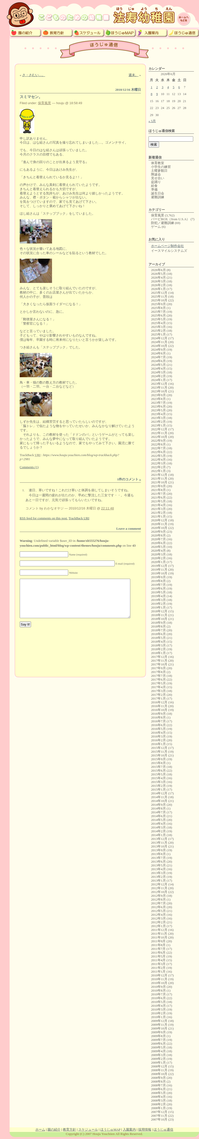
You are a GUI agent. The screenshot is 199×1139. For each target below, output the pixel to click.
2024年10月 (159, 346)
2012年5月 (158, 911)
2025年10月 (159, 300)
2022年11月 (159, 433)
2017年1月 (158, 698)
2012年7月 (158, 903)
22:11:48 (107, 508)
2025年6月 (158, 315)
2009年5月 (158, 1047)
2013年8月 (158, 854)
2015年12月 (159, 748)
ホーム (40, 1129)
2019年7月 (158, 585)
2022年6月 (158, 452)
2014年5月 (158, 820)
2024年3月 (158, 372)
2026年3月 (158, 281)
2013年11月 (159, 842)
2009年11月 (159, 1024)
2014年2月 (158, 831)
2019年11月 (159, 569)
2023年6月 (158, 406)
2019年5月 (158, 592)
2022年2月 (158, 467)
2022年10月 (159, 437)
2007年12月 (159, 1112)
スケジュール (88, 1129)
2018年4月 (158, 641)
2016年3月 (158, 736)
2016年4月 (158, 732)
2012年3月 (158, 918)
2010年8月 (158, 990)
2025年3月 (158, 327)
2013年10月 (159, 846)
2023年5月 (158, 410)
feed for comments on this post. (44, 518)
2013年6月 (158, 861)
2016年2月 (158, 740)
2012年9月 (158, 896)
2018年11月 (159, 615)
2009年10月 (159, 1028)
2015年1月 (158, 789)
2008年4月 (158, 1097)
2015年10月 (159, 755)
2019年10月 (159, 573)
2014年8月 (158, 808)
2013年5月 (158, 865)
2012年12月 (159, 884)
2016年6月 (158, 725)
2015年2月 (158, 786)
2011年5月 (158, 956)
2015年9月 (158, 759)
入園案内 (129, 1129)
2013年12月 (159, 839)
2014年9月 (158, 805)
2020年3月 (158, 554)
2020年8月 (158, 535)
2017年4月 (158, 687)
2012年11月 (159, 888)
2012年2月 (158, 922)
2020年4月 (158, 550)
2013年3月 (158, 873)
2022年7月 (158, 448)
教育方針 (69, 1129)
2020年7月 (158, 539)
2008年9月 (158, 1078)
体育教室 (157, 163)
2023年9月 (158, 395)
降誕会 (156, 174)
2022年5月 (158, 456)
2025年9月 (158, 304)
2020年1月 (158, 562)
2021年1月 (158, 516)
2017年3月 (158, 691)
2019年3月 (158, 600)
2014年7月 (158, 812)
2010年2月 (158, 1013)
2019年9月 (158, 577)
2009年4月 (158, 1051)
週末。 (133, 75)
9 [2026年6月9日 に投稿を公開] (157, 94)
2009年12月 (159, 1021)
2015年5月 (158, 774)
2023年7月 (158, 403)
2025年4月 (158, 323)
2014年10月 (159, 801)
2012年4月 (158, 915)
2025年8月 (158, 308)
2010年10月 (159, 983)
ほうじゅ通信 (163, 1129)
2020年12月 (159, 520)
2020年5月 (158, 547)
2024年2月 (158, 376)
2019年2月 (158, 604)
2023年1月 (158, 425)
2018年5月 (158, 638)
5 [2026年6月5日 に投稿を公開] (174, 87)
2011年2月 (158, 968)
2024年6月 (158, 361)
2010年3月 (158, 1009)
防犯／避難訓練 (162, 223)
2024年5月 (158, 365)
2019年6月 (158, 588)
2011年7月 (158, 949)
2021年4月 (158, 505)
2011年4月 (158, 960)
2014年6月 (158, 816)
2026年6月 (158, 270)
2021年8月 (158, 490)
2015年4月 (158, 778)
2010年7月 (158, 994)
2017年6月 (158, 679)
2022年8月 (158, 444)
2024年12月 (159, 338)
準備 (154, 189)
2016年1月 (158, 744)
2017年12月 (159, 657)
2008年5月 (158, 1093)
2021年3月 (158, 509)
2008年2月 (158, 1104)
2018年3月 (158, 645)
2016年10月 (159, 710)
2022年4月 (158, 459)
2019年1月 (158, 607)
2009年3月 (158, 1055)
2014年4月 (158, 823)
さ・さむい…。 (33, 75)
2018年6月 (158, 634)
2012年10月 (159, 892)
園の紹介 (54, 1129)
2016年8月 (158, 717)
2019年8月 (158, 581)
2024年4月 (158, 368)
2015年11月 (159, 751)
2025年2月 (158, 330)
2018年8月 (158, 626)
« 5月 (152, 121)
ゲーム (156, 227)
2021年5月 (158, 501)
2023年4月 (158, 414)
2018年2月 (158, 649)
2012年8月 (158, 899)
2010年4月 (158, 1006)
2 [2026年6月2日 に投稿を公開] (157, 87)
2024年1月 (158, 380)
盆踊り (156, 182)
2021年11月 (159, 478)
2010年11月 (159, 979)
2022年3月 (158, 463)
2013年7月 (158, 858)
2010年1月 (158, 1017)
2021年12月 (159, 475)
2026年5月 (158, 274)
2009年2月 (158, 1059)
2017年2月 (158, 695)
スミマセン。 (31, 97)
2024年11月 (159, 342)
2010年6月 (158, 998)
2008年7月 (158, 1085)
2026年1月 (158, 289)
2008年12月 (159, 1066)
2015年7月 (158, 767)
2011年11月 (159, 933)
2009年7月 (158, 1040)
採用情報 (144, 1129)
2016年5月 (158, 729)
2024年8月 (158, 353)
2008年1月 (158, 1108)
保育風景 (44, 103)
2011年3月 (158, 964)
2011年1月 (158, 971)
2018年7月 (158, 630)
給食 (154, 186)
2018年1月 (158, 653)
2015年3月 (158, 782)
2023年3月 (158, 418)
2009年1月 (158, 1062)
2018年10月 (159, 619)
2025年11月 (159, 296)
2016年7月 (158, 721)
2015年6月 (158, 770)
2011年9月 (158, 941)
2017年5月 (158, 683)
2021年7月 (158, 494)
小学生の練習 (161, 167)
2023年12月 (159, 384)
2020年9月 (158, 531)
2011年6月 (158, 952)
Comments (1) (29, 467)
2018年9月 (158, 622)
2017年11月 (159, 660)
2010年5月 (158, 1002)
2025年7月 (158, 312)
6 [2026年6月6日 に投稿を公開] (179, 87)
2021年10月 (159, 482)
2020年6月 (158, 543)
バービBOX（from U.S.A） (170, 219)
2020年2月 (158, 558)
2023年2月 (158, 421)
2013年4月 (158, 869)
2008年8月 (158, 1081)
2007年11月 (159, 1116)
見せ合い (157, 178)
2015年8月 (158, 763)
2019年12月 (159, 566)
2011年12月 (159, 930)
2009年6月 (158, 1043)
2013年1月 (158, 880)
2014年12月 (159, 793)
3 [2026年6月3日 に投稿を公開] (162, 87)
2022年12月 (159, 429)
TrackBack (78, 518)
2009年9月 (158, 1032)
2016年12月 (159, 702)
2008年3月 (158, 1100)
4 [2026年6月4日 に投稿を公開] (168, 87)
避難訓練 (157, 197)
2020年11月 (159, 524)
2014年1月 (158, 835)
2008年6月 (158, 1089)
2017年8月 (158, 672)
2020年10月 (159, 528)
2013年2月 (158, 877)
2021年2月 (158, 513)
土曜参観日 (159, 170)
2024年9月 (158, 349)
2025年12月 (159, 293)
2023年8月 (158, 399)
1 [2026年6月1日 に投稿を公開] (152, 87)
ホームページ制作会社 (167, 246)
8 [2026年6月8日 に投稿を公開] (152, 94)
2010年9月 (158, 987)
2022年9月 (158, 440)
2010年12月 (159, 975)
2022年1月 (158, 471)
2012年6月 (158, 907)
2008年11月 (159, 1070)
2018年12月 (159, 611)
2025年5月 (158, 319)
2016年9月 (158, 714)
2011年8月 (158, 945)
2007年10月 (159, 1119)
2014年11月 (159, 797)
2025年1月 (158, 334)
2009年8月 (158, 1036)
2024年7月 (158, 357)
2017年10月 (159, 664)
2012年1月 (158, 926)
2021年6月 (158, 497)
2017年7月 (158, 676)
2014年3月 (158, 827)
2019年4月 (158, 596)
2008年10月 (159, 1074)
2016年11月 (159, 706)
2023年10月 (159, 391)
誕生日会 (157, 193)
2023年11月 (159, 387)
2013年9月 (158, 850)
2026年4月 (158, 277)
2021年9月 (158, 486)
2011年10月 (159, 937)
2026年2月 (158, 285)
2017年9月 (158, 668)
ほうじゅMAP (110, 1129)
